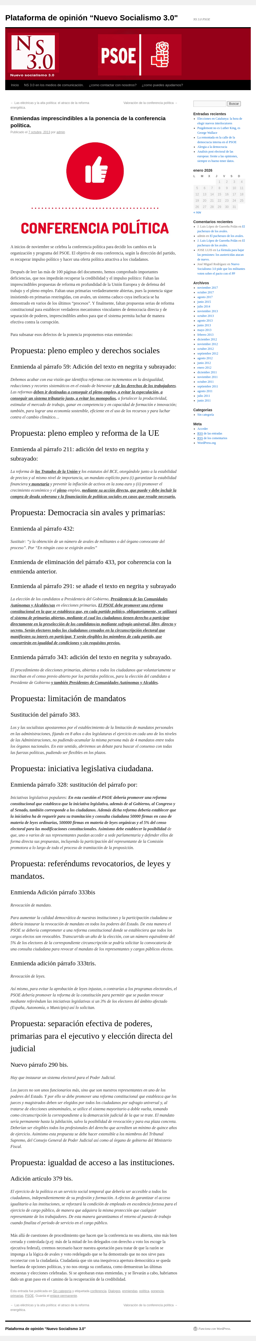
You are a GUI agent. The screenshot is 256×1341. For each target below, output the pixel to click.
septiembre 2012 (207, 353)
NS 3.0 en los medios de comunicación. (54, 85)
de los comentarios (212, 438)
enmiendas (130, 1291)
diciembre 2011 (207, 372)
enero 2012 (204, 367)
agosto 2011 (205, 391)
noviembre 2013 (207, 311)
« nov (197, 212)
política (144, 1291)
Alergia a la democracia (212, 147)
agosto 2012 (205, 358)
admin (60, 132)
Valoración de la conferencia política (151, 103)
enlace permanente (63, 1296)
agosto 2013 (205, 320)
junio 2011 (204, 400)
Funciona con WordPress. (215, 1329)
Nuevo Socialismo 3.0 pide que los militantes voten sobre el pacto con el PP (221, 268)
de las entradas (209, 434)
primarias (16, 1296)
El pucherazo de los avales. (227, 236)
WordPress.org (206, 443)
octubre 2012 (205, 349)
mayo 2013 (204, 330)
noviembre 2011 (207, 377)
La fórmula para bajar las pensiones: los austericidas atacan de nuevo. (220, 254)
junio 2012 (204, 363)
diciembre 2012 (207, 339)
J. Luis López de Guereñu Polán (217, 240)
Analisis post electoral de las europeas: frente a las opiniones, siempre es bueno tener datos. (217, 156)
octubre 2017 (205, 292)
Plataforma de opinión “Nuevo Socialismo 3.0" (91, 17)
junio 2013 (204, 325)
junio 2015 (204, 302)
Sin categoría (62, 1291)
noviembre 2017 (207, 287)
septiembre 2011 (207, 386)
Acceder (202, 429)
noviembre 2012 (207, 344)
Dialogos (114, 1291)
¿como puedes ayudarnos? (162, 85)
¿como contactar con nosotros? (113, 85)
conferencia (98, 1291)
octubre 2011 (205, 382)
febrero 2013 (205, 334)
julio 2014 (203, 306)
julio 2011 (203, 396)
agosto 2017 (205, 297)
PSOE (29, 1296)
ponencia (157, 1291)
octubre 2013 (205, 316)
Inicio (15, 85)
